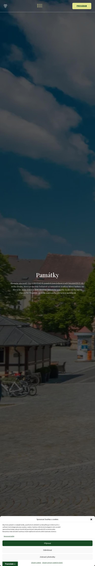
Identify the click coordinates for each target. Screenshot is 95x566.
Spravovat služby (9, 536)
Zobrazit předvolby (47, 557)
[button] (91, 519)
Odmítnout (47, 550)
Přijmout (47, 543)
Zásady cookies (36, 563)
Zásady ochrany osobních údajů (52, 563)
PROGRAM (82, 6)
